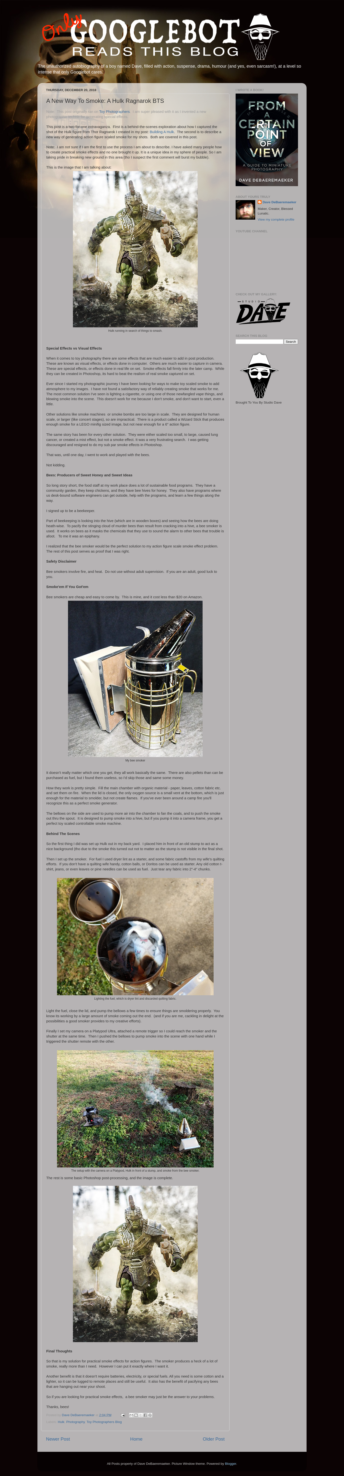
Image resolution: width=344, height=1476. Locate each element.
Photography (75, 1422)
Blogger (230, 1463)
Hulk (61, 1422)
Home (136, 1439)
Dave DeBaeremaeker (279, 202)
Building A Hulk (162, 132)
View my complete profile (276, 219)
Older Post (214, 1439)
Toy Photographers (114, 112)
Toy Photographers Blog (104, 1422)
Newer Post (58, 1439)
